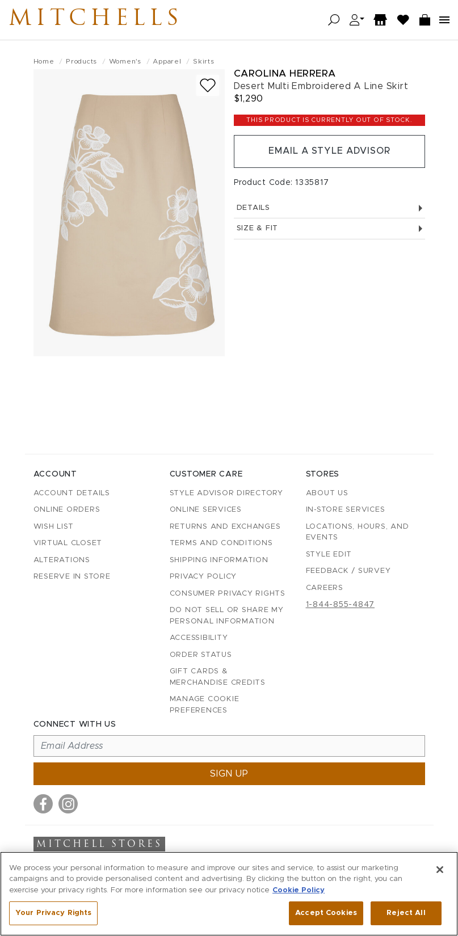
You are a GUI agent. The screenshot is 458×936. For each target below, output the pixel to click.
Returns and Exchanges (225, 526)
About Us (327, 493)
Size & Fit (329, 229)
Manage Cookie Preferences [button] (204, 704)
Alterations (61, 560)
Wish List (53, 526)
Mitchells (96, 20)
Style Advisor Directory (226, 493)
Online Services (206, 509)
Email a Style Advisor (329, 151)
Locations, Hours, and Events (357, 532)
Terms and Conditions (221, 543)
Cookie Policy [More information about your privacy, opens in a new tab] (298, 890)
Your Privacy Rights (53, 913)
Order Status (201, 655)
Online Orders (66, 509)
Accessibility (199, 638)
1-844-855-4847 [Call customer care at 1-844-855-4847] (340, 605)
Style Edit (329, 554)
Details (329, 208)
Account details (71, 493)
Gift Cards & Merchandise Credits (218, 677)
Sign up (229, 773)
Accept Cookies (326, 913)
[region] (229, 893)
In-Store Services (345, 509)
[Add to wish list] (207, 85)
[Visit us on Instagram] (68, 803)
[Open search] (334, 20)
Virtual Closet (68, 543)
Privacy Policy (203, 576)
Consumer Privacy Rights (227, 593)
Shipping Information (219, 560)
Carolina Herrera (285, 73)
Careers (324, 588)
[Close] (439, 869)
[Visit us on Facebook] (43, 803)
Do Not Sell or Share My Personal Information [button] (227, 615)
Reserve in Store (72, 576)
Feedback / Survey (348, 571)
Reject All (405, 913)
